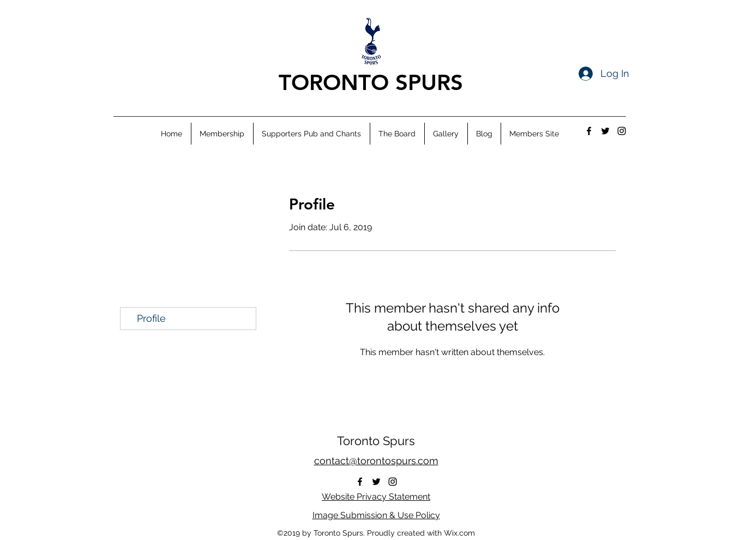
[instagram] (621, 130)
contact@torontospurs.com (376, 460)
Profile (151, 318)
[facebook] (588, 130)
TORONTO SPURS (371, 82)
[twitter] (605, 130)
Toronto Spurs (376, 441)
